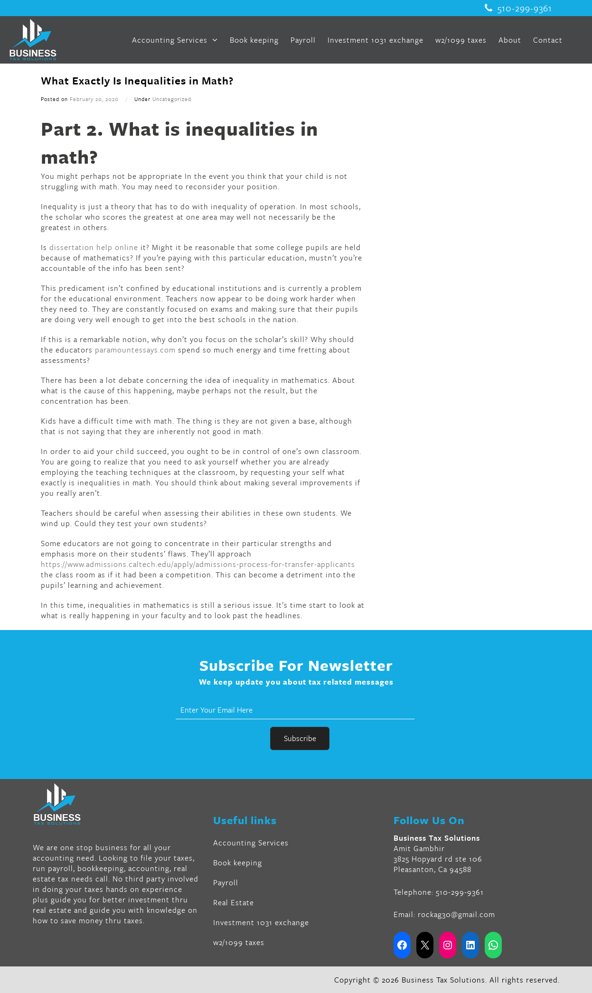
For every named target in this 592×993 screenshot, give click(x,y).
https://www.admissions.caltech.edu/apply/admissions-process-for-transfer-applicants (198, 564)
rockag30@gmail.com (456, 914)
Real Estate (233, 902)
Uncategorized (171, 99)
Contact (548, 40)
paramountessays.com (135, 349)
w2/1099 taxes (461, 40)
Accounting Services (175, 40)
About (509, 40)
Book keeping (254, 40)
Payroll (303, 40)
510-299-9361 (518, 8)
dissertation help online (93, 247)
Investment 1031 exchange (375, 40)
